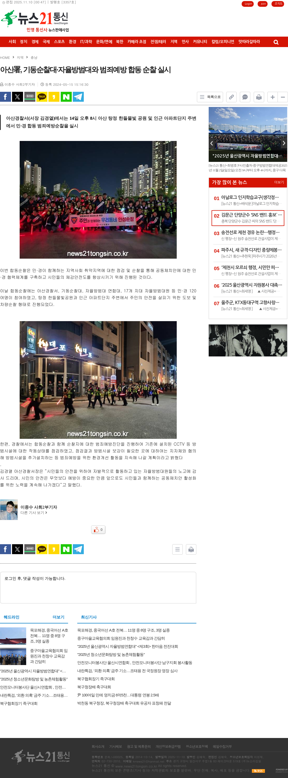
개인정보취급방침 (168, 746)
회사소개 (98, 746)
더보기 (58, 617)
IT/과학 (86, 42)
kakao (53, 97)
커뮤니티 (200, 42)
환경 (72, 42)
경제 (34, 42)
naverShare (66, 97)
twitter (17, 97)
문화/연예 (104, 42)
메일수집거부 (222, 746)
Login (248, 3)
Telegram (78, 97)
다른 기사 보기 (33, 513)
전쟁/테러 (158, 42)
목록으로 (209, 97)
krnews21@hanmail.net (148, 761)
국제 (46, 42)
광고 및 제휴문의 (139, 746)
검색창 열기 (276, 42)
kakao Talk (41, 97)
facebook (5, 97)
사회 (12, 42)
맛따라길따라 (249, 42)
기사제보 (115, 746)
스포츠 (59, 42)
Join (263, 3)
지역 (174, 42)
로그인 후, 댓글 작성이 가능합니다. (98, 587)
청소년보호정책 (197, 746)
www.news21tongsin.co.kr (136, 766)
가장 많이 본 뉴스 (229, 182)
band (29, 97)
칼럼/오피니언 (223, 42)
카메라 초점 (137, 42)
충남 (34, 57)
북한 (119, 42)
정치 (23, 42)
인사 (185, 42)
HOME (5, 57)
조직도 (279, 3)
